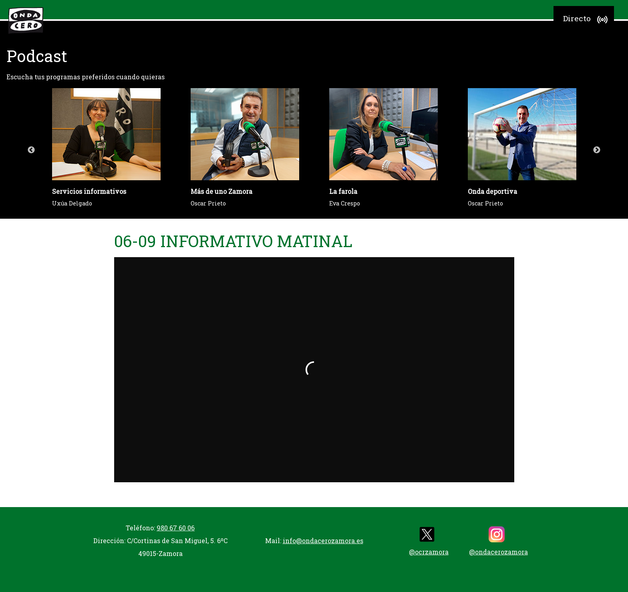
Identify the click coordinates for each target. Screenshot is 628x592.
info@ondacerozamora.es (323, 540)
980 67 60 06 (176, 528)
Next (597, 150)
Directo (586, 19)
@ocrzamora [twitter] (429, 541)
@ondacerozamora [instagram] (498, 541)
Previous (31, 150)
